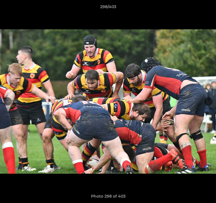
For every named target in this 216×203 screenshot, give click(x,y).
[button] (209, 8)
